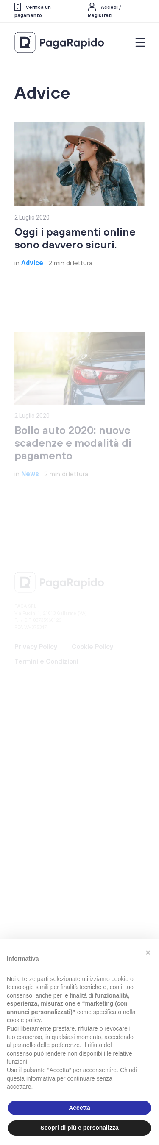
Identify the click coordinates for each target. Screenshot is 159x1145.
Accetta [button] (79, 1107)
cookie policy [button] (23, 1020)
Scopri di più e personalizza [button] (79, 1127)
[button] (148, 952)
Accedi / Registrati (104, 10)
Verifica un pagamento (32, 10)
